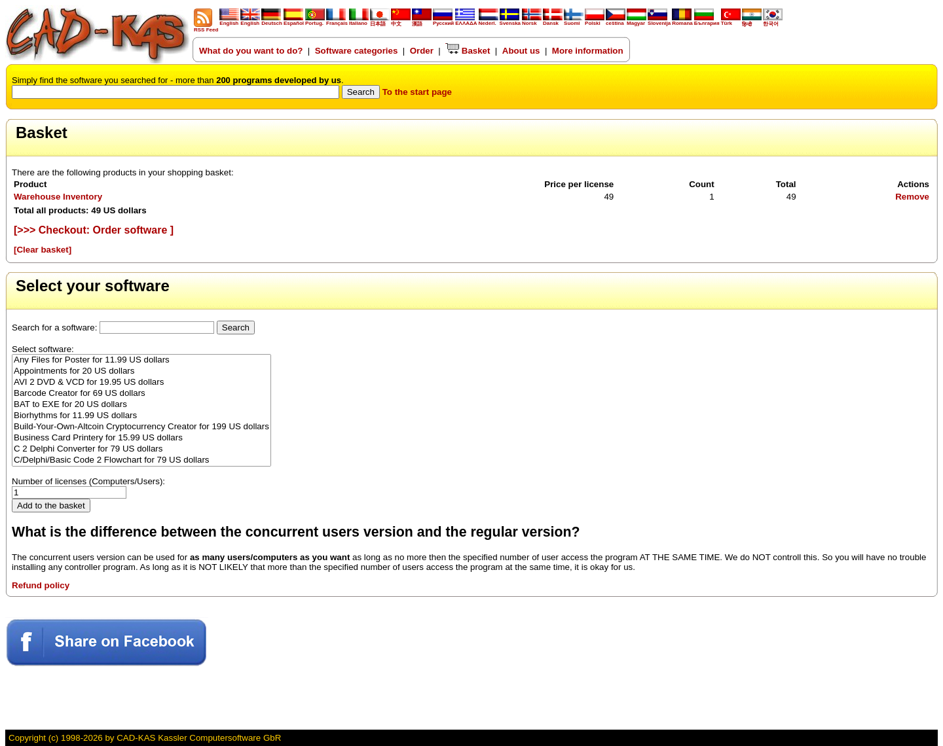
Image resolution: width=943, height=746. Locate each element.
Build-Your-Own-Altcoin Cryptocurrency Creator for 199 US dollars (141, 427)
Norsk (532, 21)
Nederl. (488, 21)
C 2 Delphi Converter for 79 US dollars (141, 449)
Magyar (636, 21)
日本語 (380, 21)
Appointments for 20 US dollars (141, 371)
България (707, 21)
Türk (731, 21)
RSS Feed (206, 27)
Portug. (315, 21)
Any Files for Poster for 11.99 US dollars (141, 360)
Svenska (510, 21)
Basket (467, 51)
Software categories (356, 51)
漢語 (422, 21)
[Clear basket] (42, 250)
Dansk (553, 21)
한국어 (773, 21)
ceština (615, 21)
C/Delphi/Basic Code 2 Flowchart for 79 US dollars (141, 460)
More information (587, 51)
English (229, 21)
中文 (401, 21)
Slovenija (659, 21)
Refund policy (40, 585)
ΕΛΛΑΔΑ (466, 23)
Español (294, 21)
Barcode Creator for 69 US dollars (141, 393)
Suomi (573, 21)
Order (422, 51)
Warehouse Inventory (58, 197)
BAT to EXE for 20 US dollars (141, 404)
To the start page (417, 92)
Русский (443, 23)
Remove (912, 197)
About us (521, 51)
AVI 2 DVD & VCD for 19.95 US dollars (141, 382)
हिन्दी (752, 21)
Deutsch (271, 21)
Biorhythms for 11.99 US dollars (141, 415)
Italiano (359, 21)
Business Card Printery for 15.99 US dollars (141, 438)
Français (337, 21)
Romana (682, 21)
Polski (594, 21)
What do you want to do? (251, 51)
